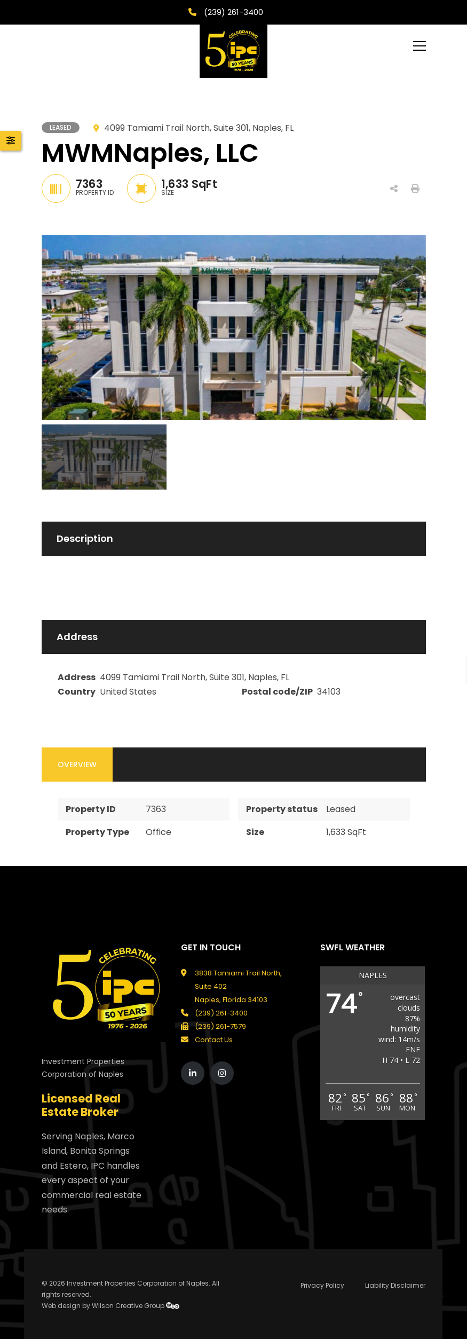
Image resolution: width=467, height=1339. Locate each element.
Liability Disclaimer (395, 1285)
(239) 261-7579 (220, 1026)
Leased (340, 809)
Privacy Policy (322, 1285)
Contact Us (214, 1040)
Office (158, 832)
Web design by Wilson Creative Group (110, 1305)
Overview (77, 764)
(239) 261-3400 (232, 12)
